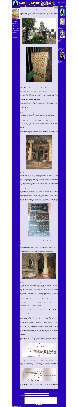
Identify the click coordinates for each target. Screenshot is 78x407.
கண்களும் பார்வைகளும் (15, 23)
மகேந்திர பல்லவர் (60, 46)
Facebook (48, 6)
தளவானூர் (59, 60)
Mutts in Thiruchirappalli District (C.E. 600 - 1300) (15, 28)
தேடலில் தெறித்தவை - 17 (15, 32)
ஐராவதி (59, 27)
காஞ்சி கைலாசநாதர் (60, 49)
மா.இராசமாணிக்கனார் (61, 48)
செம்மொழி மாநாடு (60, 26)
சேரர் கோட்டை (60, 25)
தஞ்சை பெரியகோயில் (61, 50)
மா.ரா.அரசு (59, 42)
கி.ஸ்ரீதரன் (39, 10)
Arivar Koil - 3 (14, 24)
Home (16, 6)
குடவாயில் (59, 47)
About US (24, 6)
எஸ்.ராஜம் (59, 40)
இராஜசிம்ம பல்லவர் (61, 67)
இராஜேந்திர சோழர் (60, 41)
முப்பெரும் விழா (60, 28)
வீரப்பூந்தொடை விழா (15, 37)
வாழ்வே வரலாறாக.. (61, 66)
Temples (40, 6)
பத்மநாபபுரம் (60, 62)
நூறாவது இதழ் (60, 38)
